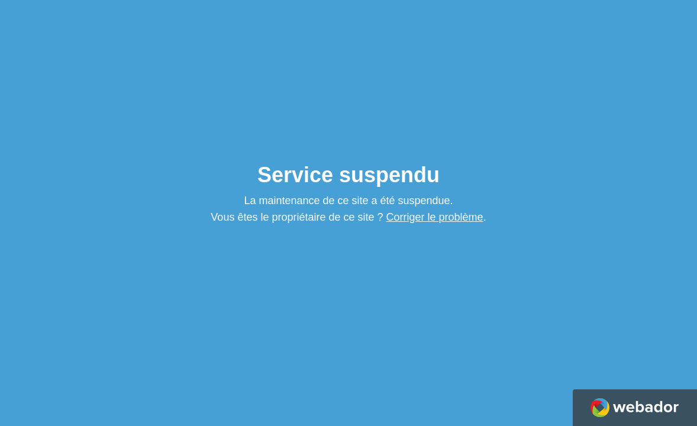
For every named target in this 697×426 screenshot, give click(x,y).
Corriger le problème (434, 217)
